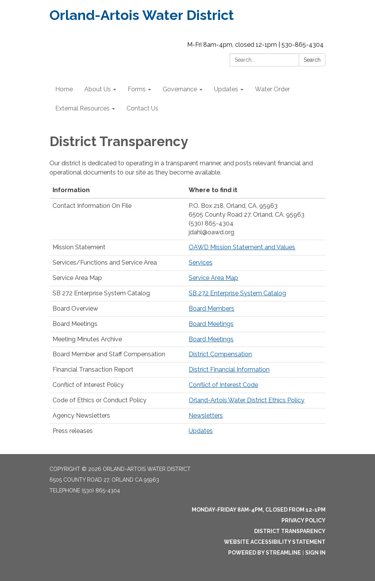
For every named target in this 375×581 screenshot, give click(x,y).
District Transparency (290, 531)
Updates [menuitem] (226, 89)
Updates (201, 431)
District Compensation (220, 354)
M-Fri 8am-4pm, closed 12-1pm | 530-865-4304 (255, 44)
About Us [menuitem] (97, 89)
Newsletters (206, 415)
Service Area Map (213, 277)
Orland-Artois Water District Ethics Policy (246, 400)
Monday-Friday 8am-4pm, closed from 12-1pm (259, 510)
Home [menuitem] (64, 89)
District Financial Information (229, 369)
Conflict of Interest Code (223, 384)
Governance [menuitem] (180, 89)
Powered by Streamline (264, 553)
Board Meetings (211, 324)
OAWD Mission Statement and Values (242, 247)
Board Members (211, 308)
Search (312, 60)
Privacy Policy (303, 520)
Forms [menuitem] (137, 89)
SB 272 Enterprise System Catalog (237, 293)
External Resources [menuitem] (82, 108)
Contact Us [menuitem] (142, 108)
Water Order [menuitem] (272, 89)
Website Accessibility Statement (275, 542)
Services (200, 262)
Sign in (315, 553)
